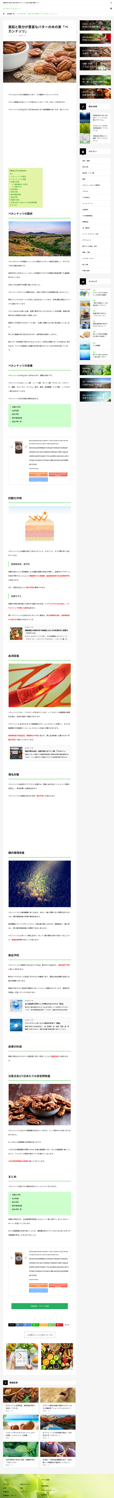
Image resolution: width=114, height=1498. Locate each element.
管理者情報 (45, 1486)
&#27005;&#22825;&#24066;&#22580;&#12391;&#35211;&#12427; (58, 474)
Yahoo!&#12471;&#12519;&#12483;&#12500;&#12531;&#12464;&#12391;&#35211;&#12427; (38, 479)
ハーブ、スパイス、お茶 (90, 234)
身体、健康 (86, 161)
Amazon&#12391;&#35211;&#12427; (38, 474)
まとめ (14, 205)
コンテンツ (23, 1492)
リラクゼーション (88, 258)
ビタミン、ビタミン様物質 (91, 185)
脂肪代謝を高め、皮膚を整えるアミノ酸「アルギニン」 (45, 751)
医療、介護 (86, 252)
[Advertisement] (39, 137)
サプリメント (86, 240)
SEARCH (111, 2)
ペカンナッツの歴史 (18, 177)
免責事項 (44, 1495)
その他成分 (86, 197)
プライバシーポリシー (48, 1490)
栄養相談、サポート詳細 (40, 1306)
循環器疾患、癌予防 (21, 184)
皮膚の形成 (15, 200)
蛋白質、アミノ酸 (88, 173)
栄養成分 (6, 1492)
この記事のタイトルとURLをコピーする (40, 1335)
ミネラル (85, 191)
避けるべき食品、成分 (89, 246)
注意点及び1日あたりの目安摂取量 (24, 203)
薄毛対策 (14, 192)
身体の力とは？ (25, 1484)
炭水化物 (85, 167)
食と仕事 (85, 264)
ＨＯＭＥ (6, 1484)
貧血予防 (14, 197)
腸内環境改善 (16, 195)
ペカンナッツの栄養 (18, 179)
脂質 (83, 179)
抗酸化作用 (15, 182)
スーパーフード (12, 35)
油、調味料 (86, 228)
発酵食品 (85, 222)
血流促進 (14, 189)
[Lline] (35, 1324)
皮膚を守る (18, 187)
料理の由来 (86, 270)
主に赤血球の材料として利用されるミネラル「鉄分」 (45, 1004)
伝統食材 (85, 209)
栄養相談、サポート (9, 1495)
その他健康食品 (87, 216)
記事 (4, 1488)
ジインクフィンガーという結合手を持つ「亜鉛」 (43, 1023)
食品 (21, 1488)
